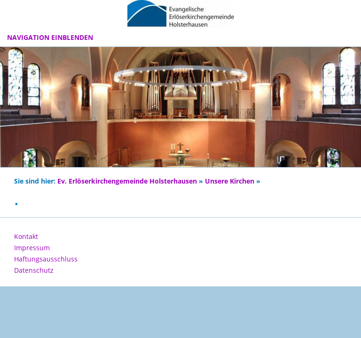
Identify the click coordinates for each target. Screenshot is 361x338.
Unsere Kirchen (229, 181)
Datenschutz (34, 270)
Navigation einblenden (50, 37)
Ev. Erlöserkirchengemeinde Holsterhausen (127, 181)
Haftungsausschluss (46, 258)
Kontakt (26, 236)
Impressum (32, 247)
